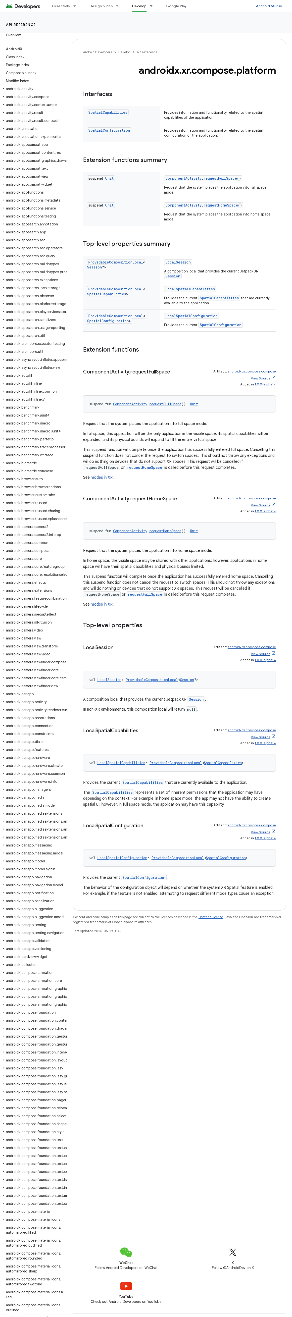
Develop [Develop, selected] (139, 6)
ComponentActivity (183, 178)
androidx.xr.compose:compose (252, 371)
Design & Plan (101, 6)
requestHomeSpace (220, 205)
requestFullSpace (220, 178)
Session (94, 267)
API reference (21, 24)
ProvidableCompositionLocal (115, 262)
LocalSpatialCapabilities (190, 289)
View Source (260, 378)
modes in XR (102, 477)
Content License (210, 917)
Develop (124, 52)
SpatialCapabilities (107, 112)
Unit (109, 178)
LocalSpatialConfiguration (191, 316)
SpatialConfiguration (109, 130)
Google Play (176, 6)
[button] (32, 89)
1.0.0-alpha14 (265, 384)
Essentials (61, 6)
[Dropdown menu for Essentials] (77, 6)
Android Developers (97, 52)
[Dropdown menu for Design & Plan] (119, 6)
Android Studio (269, 6)
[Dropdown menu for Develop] (153, 6)
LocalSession (178, 262)
